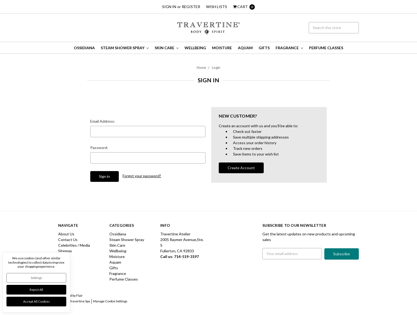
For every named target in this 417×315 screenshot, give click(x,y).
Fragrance (289, 47)
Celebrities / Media (74, 245)
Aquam (245, 47)
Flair (79, 295)
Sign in (169, 6)
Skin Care (167, 47)
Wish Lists (216, 6)
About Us (66, 234)
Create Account (241, 167)
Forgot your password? (142, 176)
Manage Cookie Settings (110, 301)
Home (201, 67)
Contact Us (68, 239)
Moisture (222, 47)
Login (216, 67)
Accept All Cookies (36, 301)
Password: (99, 147)
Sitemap (65, 251)
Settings (36, 278)
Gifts (264, 47)
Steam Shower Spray (125, 47)
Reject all (36, 290)
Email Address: (102, 121)
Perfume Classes (326, 47)
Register (191, 6)
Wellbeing (195, 47)
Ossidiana (84, 47)
